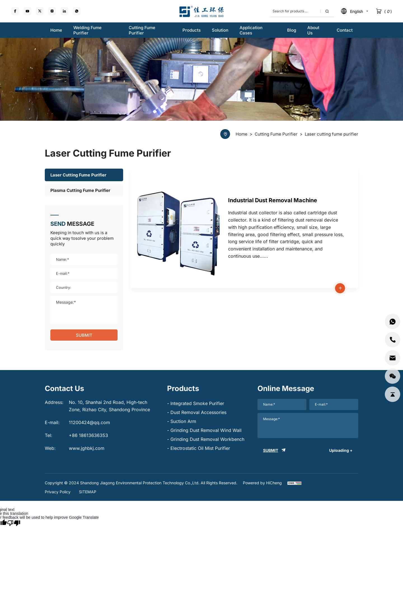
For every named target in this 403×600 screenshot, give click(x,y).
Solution (220, 30)
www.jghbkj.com (86, 448)
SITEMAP (87, 491)
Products (191, 30)
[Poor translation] (13, 522)
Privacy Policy (58, 491)
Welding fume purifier (87, 30)
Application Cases (251, 30)
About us (313, 30)
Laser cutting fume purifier (78, 175)
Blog (291, 30)
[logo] (201, 11)
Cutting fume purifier (142, 30)
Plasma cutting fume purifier (80, 190)
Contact (345, 30)
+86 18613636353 (88, 435)
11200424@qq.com (89, 422)
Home (56, 30)
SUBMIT (84, 335)
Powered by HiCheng (262, 482)
